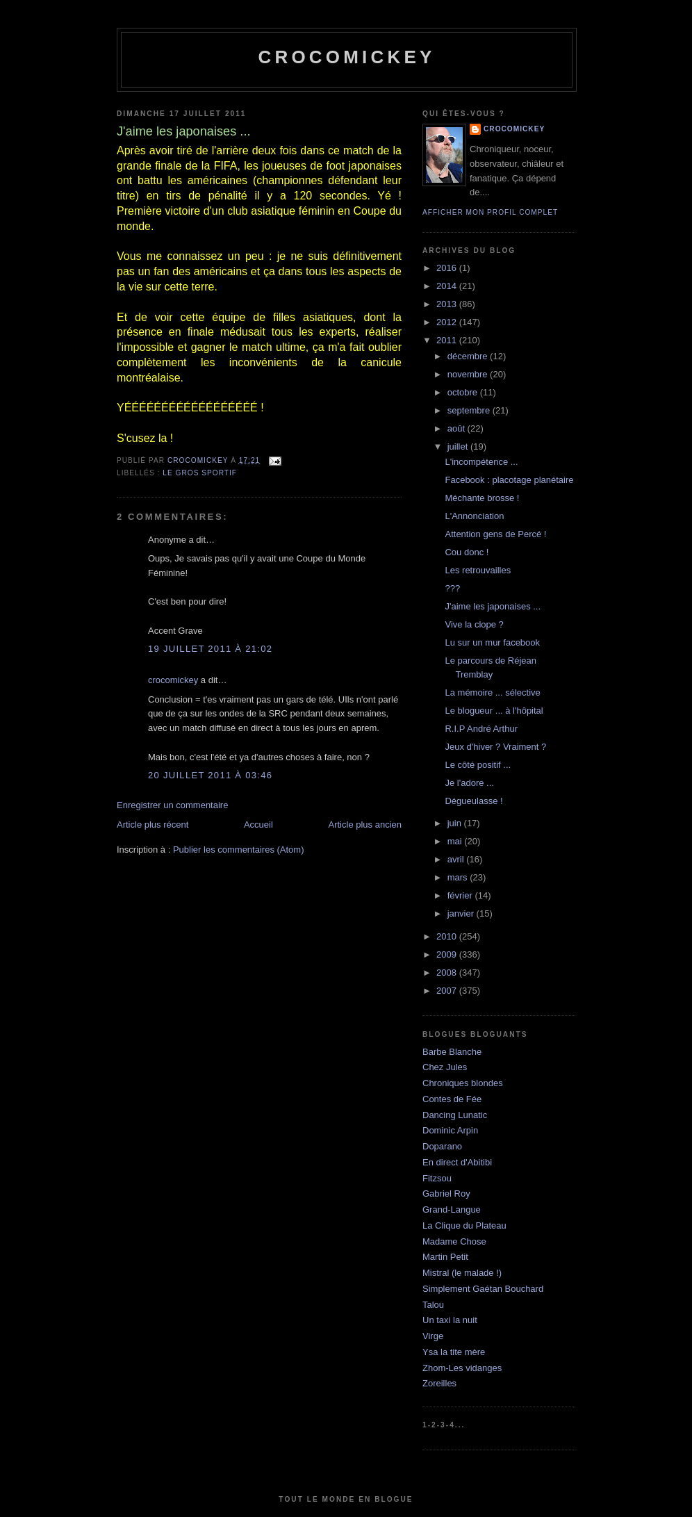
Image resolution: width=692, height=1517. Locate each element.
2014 (447, 286)
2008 (447, 972)
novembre (468, 374)
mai (456, 841)
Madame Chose (454, 1241)
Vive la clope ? (474, 624)
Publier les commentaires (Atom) (238, 849)
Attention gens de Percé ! (495, 534)
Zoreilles (439, 1383)
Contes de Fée (451, 1099)
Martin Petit (445, 1257)
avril (456, 859)
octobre (463, 392)
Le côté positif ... (478, 765)
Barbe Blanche (451, 1052)
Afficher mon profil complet (490, 212)
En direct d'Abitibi (457, 1162)
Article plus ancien (365, 824)
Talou (433, 1304)
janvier (462, 913)
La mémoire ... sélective (492, 692)
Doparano (442, 1146)
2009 (447, 954)
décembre (468, 356)
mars (458, 877)
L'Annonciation (474, 516)
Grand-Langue (451, 1209)
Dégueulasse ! (473, 801)
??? (452, 588)
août (457, 428)
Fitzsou (437, 1178)
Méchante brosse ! (482, 498)
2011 (447, 340)
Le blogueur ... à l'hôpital (494, 710)
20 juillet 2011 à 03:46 (210, 775)
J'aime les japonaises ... (493, 606)
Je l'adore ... (469, 783)
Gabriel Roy (446, 1193)
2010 (447, 936)
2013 (447, 304)
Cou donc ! (466, 552)
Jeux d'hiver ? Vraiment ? (495, 746)
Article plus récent (152, 824)
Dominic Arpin (450, 1130)
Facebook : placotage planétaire (509, 480)
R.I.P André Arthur (481, 728)
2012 (447, 322)
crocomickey (346, 57)
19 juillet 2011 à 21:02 (210, 648)
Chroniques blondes (462, 1083)
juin (455, 823)
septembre (470, 410)
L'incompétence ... (481, 462)
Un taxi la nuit (449, 1320)
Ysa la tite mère (453, 1352)
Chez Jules (444, 1067)
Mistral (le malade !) (462, 1273)
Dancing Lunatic (454, 1115)
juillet (458, 446)
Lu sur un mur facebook (492, 642)
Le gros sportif (200, 473)
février (461, 895)
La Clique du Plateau (464, 1225)
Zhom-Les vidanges (462, 1368)
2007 (447, 990)
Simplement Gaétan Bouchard (482, 1289)
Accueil (258, 824)
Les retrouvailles (478, 570)
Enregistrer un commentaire (172, 805)
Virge (432, 1336)
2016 (447, 268)
